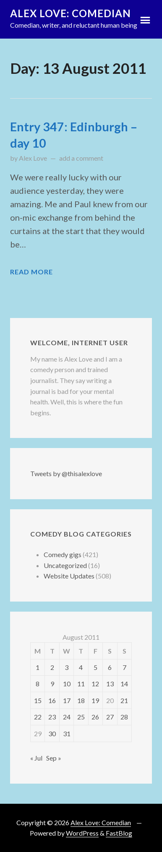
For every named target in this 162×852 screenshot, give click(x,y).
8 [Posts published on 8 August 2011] (37, 684)
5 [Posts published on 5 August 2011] (95, 667)
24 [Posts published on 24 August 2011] (67, 717)
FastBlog (119, 833)
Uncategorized (65, 565)
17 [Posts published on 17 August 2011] (67, 700)
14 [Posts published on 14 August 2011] (124, 684)
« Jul (36, 758)
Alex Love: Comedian (70, 13)
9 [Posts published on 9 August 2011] (52, 684)
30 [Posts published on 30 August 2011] (52, 733)
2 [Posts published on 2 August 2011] (52, 667)
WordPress (82, 833)
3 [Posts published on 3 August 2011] (66, 667)
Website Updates (69, 576)
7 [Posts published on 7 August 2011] (124, 667)
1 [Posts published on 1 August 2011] (37, 667)
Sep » (53, 758)
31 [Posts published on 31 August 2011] (67, 733)
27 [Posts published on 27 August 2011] (110, 717)
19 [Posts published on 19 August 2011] (95, 700)
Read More (31, 272)
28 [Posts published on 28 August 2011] (124, 717)
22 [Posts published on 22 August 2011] (38, 717)
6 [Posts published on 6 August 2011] (110, 667)
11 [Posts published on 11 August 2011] (81, 684)
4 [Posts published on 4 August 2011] (81, 667)
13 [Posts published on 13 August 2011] (110, 684)
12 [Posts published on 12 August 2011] (95, 684)
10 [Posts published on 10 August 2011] (67, 684)
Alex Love (33, 158)
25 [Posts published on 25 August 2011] (81, 717)
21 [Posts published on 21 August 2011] (124, 700)
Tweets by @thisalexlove (66, 473)
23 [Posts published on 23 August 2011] (52, 717)
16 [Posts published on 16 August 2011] (52, 700)
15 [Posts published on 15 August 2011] (38, 700)
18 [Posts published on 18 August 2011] (81, 700)
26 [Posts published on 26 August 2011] (95, 717)
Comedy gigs (62, 554)
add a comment (81, 158)
